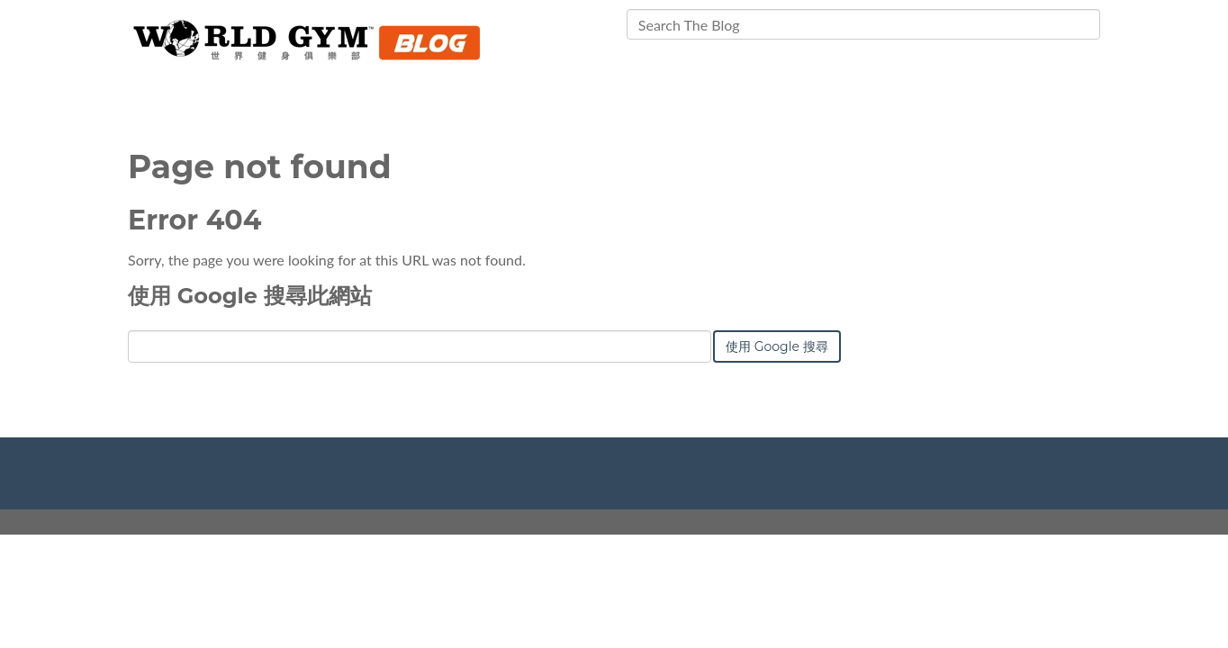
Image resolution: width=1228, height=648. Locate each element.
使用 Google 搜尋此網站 (250, 296)
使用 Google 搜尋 (777, 346)
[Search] (863, 24)
